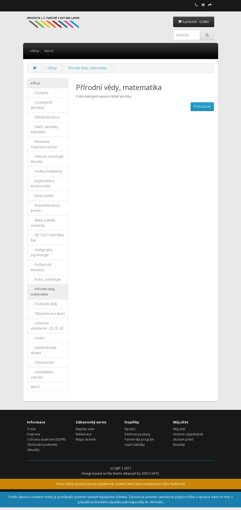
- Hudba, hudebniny (46, 171)
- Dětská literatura (45, 117)
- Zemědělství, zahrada (42, 374)
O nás (31, 429)
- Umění (37, 338)
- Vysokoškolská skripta (43, 350)
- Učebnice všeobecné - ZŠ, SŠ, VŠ (47, 326)
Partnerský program (139, 439)
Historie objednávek (188, 434)
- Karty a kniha (42, 195)
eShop (34, 51)
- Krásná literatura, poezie (45, 208)
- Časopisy (39, 93)
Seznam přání (183, 439)
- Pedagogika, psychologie (42, 252)
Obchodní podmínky (42, 444)
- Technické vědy (44, 304)
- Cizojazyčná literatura (41, 105)
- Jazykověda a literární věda (42, 183)
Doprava (33, 434)
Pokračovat (202, 106)
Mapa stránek (86, 439)
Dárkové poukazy (137, 434)
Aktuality (33, 450)
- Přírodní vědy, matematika (43, 291)
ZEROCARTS (150, 473)
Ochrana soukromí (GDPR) (46, 439)
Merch (49, 51)
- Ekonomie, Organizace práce (44, 144)
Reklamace (84, 434)
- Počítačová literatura (41, 267)
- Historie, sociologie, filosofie (47, 159)
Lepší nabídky (135, 444)
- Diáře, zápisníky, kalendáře (45, 129)
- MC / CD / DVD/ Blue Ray (47, 237)
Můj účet (179, 429)
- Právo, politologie (46, 279)
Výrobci (130, 429)
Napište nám (85, 429)
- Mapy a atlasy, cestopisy (43, 223)
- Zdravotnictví (42, 362)
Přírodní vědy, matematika (87, 68)
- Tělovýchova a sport (48, 313)
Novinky (179, 444)
